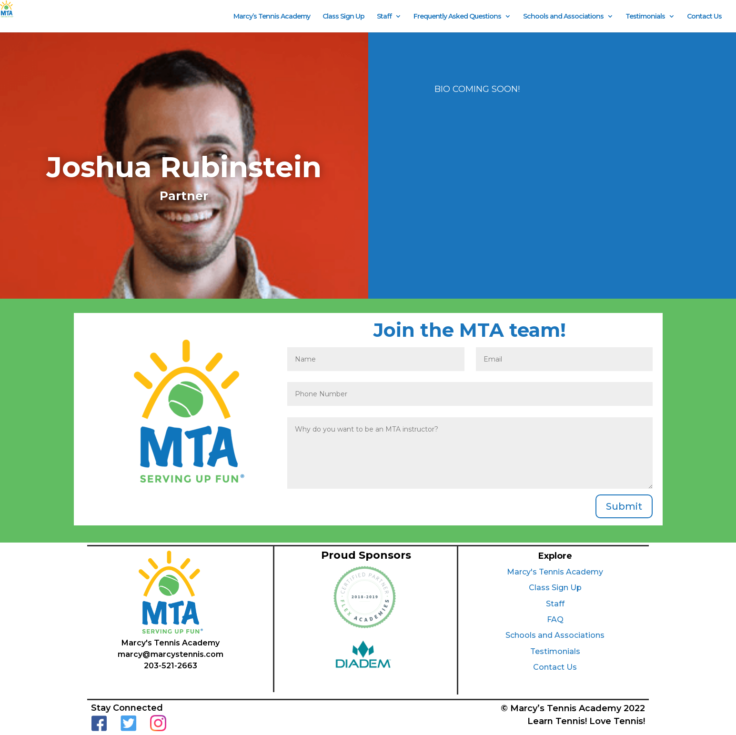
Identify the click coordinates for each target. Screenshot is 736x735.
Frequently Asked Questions (457, 16)
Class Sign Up (343, 16)
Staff (384, 16)
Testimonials (645, 16)
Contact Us (704, 16)
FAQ (555, 619)
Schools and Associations (563, 16)
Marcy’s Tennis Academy (271, 16)
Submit (624, 506)
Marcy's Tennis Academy (555, 571)
